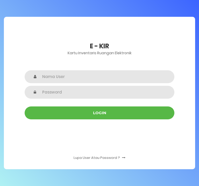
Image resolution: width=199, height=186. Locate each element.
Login (99, 112)
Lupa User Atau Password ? (99, 157)
